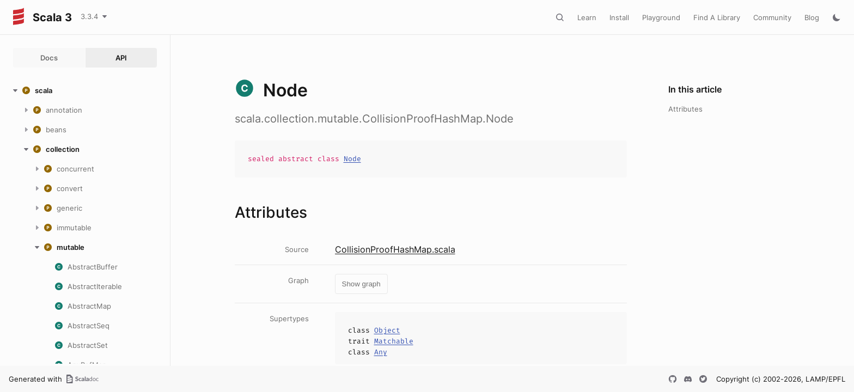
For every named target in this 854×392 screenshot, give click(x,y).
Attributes (685, 109)
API (121, 57)
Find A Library (716, 17)
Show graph (361, 284)
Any (380, 352)
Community (772, 17)
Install (619, 17)
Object (387, 330)
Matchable (393, 341)
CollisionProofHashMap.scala (395, 249)
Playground (661, 17)
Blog (811, 17)
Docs (49, 57)
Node (352, 158)
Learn (586, 17)
